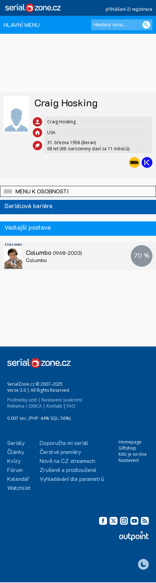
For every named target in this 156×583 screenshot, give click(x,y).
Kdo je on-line (133, 454)
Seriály (16, 442)
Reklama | (17, 406)
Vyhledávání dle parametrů (72, 478)
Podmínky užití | (23, 400)
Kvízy (14, 460)
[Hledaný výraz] (121, 24)
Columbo (54, 252)
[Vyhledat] (146, 25)
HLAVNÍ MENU (22, 24)
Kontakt (54, 406)
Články (15, 451)
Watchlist (19, 487)
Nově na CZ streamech (67, 460)
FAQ (71, 406)
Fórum (15, 469)
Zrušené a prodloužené (68, 469)
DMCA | (37, 406)
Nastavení (129, 460)
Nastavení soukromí (61, 400)
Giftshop (127, 448)
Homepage (130, 442)
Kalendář (18, 478)
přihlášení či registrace (129, 9)
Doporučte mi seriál (64, 442)
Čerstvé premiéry (60, 451)
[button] (78, 191)
